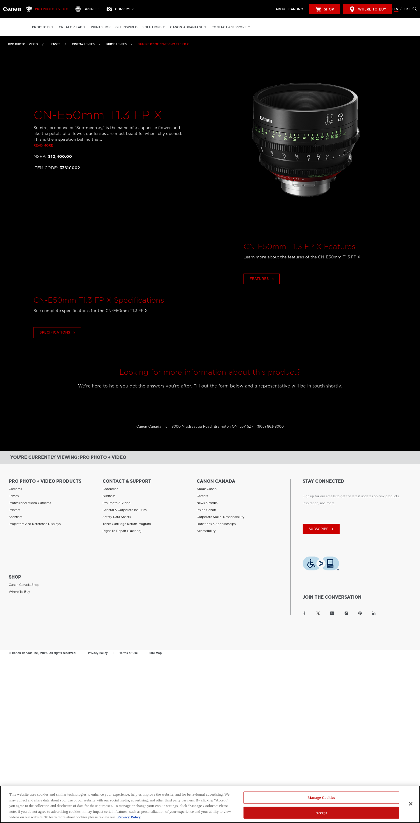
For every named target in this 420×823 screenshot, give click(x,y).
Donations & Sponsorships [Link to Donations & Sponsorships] (216, 521)
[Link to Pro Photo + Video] (12, 9)
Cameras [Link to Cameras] (15, 486)
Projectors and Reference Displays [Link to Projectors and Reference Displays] (35, 521)
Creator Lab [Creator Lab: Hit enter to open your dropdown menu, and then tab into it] (70, 27)
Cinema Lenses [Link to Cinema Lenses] (83, 44)
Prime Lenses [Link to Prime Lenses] (116, 44)
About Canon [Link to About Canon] (206, 486)
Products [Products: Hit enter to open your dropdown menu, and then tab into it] (41, 27)
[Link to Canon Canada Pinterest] (360, 610)
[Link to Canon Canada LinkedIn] (373, 610)
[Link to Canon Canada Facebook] (304, 610)
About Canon (288, 9)
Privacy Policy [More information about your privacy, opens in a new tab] (129, 817)
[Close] (410, 804)
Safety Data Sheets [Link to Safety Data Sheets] (117, 514)
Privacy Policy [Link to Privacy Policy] (98, 649)
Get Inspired (126, 27)
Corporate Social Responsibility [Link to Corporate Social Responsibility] (220, 514)
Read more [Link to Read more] (43, 145)
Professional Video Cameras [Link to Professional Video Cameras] (30, 500)
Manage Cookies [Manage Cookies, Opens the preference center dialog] (321, 798)
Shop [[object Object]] (324, 9)
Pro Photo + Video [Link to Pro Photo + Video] (23, 44)
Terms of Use (128, 649)
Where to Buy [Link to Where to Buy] (19, 588)
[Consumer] (121, 9)
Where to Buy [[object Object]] (367, 9)
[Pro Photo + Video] (49, 9)
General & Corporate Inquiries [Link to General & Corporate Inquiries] (125, 507)
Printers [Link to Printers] (14, 507)
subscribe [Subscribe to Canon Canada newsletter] (322, 526)
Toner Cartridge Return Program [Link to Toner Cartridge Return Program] (127, 521)
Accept (321, 812)
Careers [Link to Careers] (202, 493)
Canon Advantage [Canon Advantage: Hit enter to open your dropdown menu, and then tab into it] (186, 27)
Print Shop (100, 27)
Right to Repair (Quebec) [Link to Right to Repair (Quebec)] (122, 528)
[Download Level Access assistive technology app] (321, 561)
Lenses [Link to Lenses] (55, 44)
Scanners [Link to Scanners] (15, 514)
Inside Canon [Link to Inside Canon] (206, 507)
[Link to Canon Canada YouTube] (332, 610)
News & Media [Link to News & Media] (207, 500)
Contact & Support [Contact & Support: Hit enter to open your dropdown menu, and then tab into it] (229, 27)
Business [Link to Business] (109, 493)
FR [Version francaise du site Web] (406, 9)
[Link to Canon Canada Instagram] (346, 610)
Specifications (58, 355)
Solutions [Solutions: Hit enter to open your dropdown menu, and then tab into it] (152, 27)
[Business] (89, 9)
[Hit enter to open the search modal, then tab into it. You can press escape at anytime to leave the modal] (413, 9)
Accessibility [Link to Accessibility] (206, 528)
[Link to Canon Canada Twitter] (318, 610)
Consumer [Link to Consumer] (110, 486)
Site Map (155, 649)
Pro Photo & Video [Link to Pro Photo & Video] (116, 500)
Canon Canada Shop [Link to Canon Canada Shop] (24, 581)
